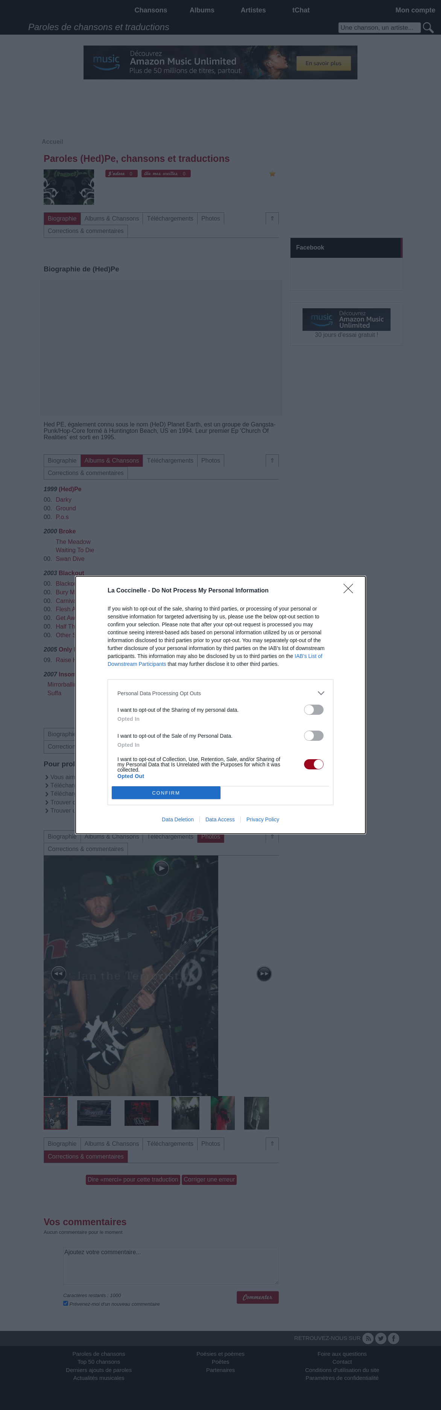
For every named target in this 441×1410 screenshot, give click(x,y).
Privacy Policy (262, 819)
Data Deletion (178, 819)
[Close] (351, 591)
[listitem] (220, 693)
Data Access (220, 819)
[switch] (314, 710)
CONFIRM (166, 793)
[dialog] (220, 705)
